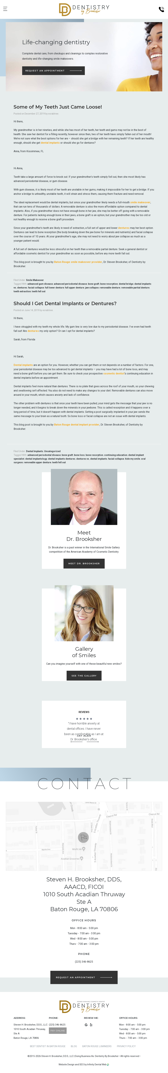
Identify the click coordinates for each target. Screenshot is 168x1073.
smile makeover (140, 202)
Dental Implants (34, 451)
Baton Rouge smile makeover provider (78, 262)
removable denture (110, 287)
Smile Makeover (35, 280)
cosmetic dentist (113, 373)
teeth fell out (38, 291)
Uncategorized (52, 451)
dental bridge (126, 284)
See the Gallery (84, 675)
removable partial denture (135, 287)
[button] (76, 741)
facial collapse (36, 287)
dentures (123, 227)
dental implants (50, 142)
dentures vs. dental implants (91, 458)
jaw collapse (92, 287)
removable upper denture (37, 462)
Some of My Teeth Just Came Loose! (58, 107)
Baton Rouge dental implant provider (76, 424)
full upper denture (74, 287)
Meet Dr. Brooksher (84, 563)
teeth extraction (22, 291)
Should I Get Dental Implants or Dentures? (65, 303)
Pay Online (58, 1030)
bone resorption (109, 284)
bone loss (79, 455)
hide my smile (132, 458)
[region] (84, 730)
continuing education (115, 455)
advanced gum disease (40, 284)
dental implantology (36, 458)
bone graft (93, 284)
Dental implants (23, 365)
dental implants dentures (61, 458)
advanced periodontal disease (70, 284)
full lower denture (54, 287)
